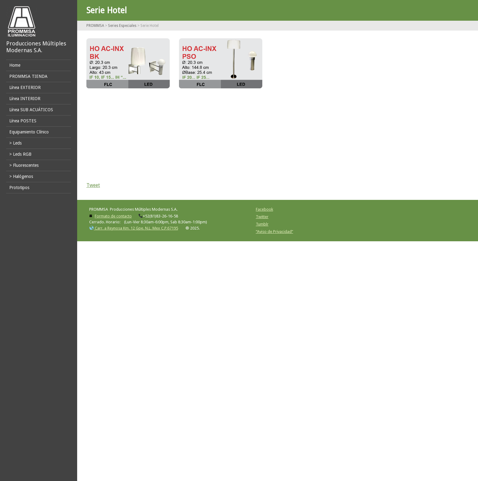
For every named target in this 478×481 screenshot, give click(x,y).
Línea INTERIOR (24, 98)
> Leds (15, 143)
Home (14, 65)
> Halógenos (21, 176)
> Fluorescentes (24, 165)
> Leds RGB (20, 154)
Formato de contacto (113, 216)
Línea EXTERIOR (25, 87)
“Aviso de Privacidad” (274, 231)
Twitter (262, 216)
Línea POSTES (22, 120)
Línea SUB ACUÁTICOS (31, 109)
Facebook (264, 209)
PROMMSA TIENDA (28, 76)
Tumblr (262, 224)
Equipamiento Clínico (29, 131)
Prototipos (19, 187)
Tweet (93, 185)
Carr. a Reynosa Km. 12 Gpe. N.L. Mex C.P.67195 (133, 228)
